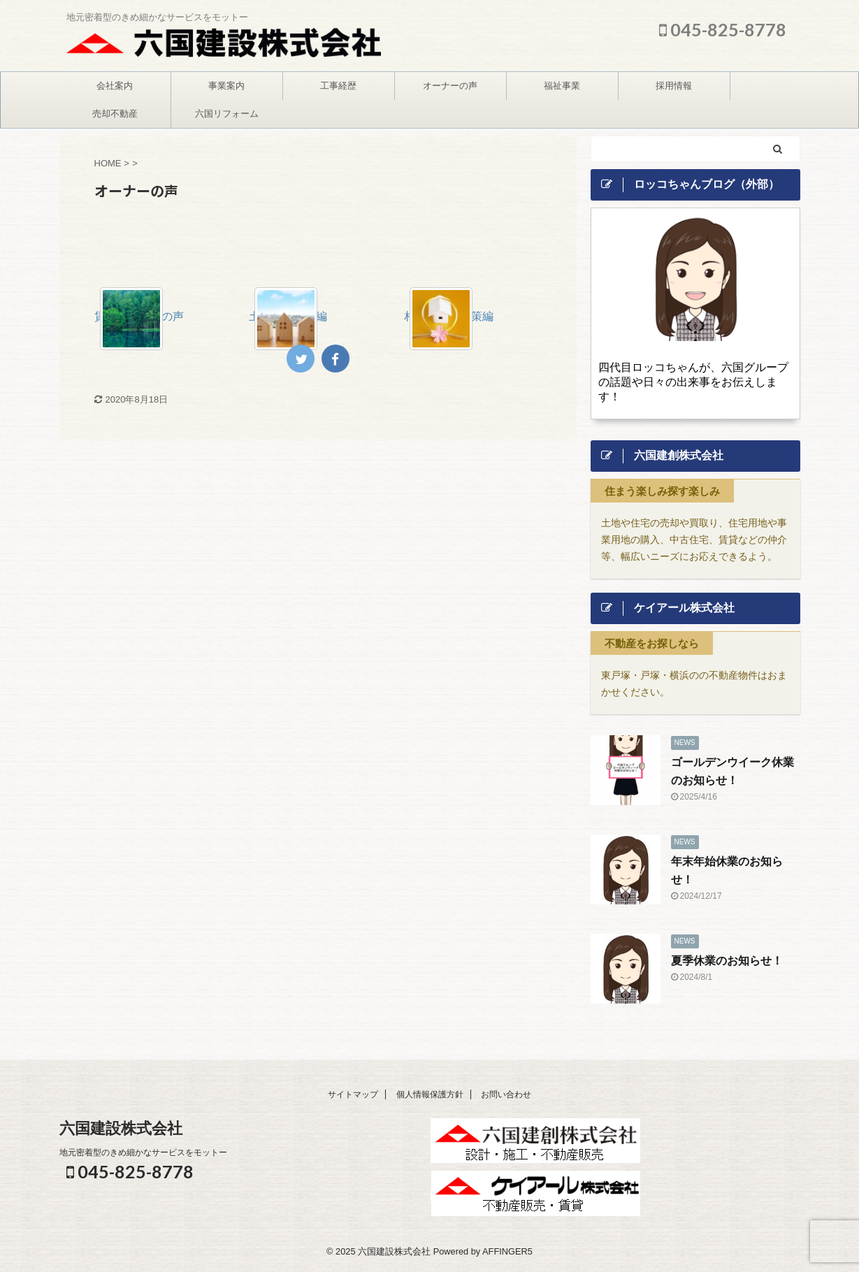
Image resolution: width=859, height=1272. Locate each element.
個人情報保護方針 (429, 1094)
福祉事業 (562, 85)
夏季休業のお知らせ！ (727, 961)
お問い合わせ (506, 1094)
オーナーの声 (450, 85)
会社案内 (114, 85)
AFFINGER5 (507, 1251)
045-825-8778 (722, 29)
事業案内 (226, 85)
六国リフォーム (227, 113)
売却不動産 (115, 113)
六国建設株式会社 (120, 1128)
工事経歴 (338, 85)
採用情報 (674, 85)
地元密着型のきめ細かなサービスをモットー (143, 1152)
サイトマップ (353, 1094)
